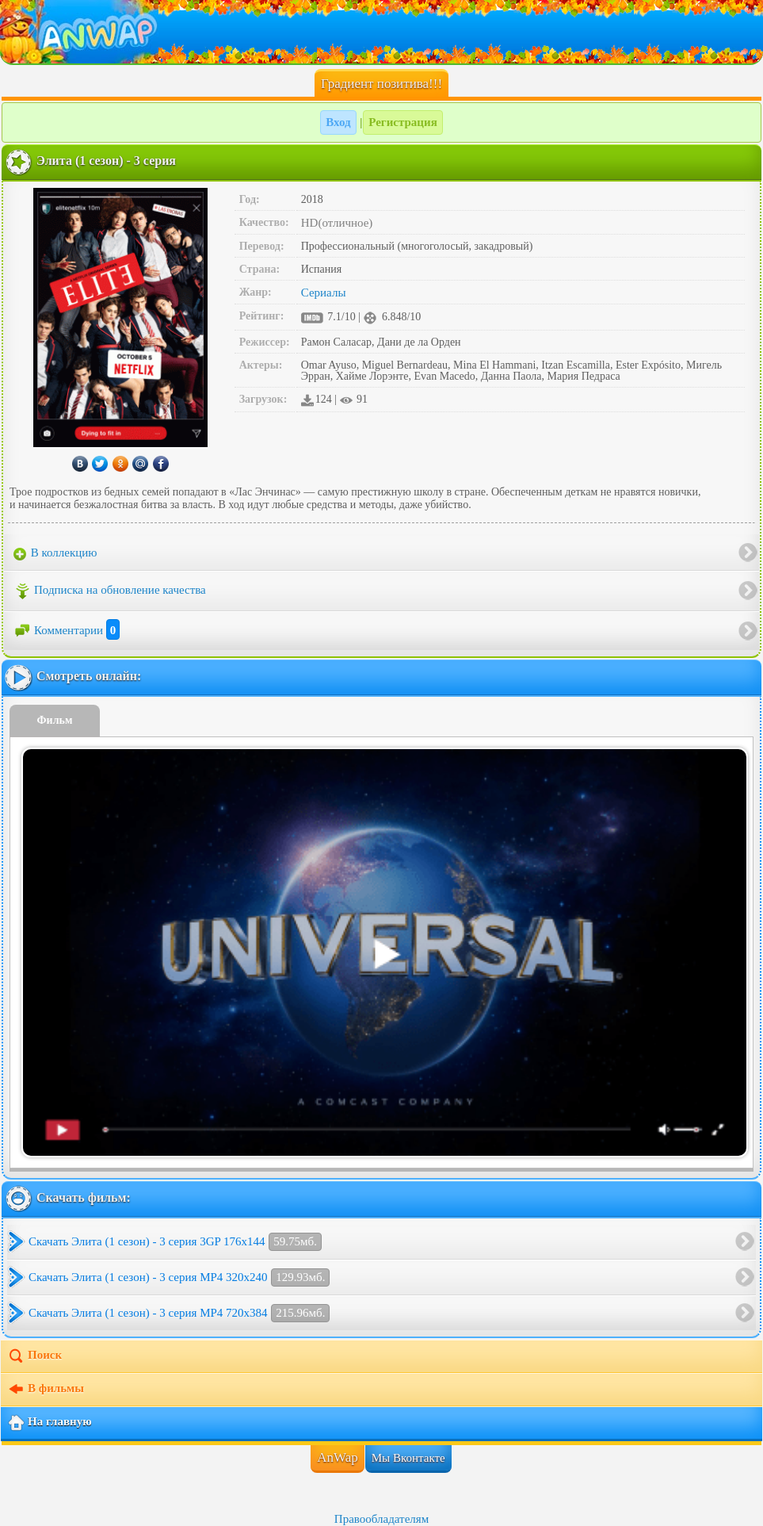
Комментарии (66, 630)
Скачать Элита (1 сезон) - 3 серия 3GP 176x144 (175, 1242)
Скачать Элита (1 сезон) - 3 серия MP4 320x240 (179, 1277)
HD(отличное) (337, 222)
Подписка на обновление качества (109, 591)
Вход (338, 122)
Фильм (55, 720)
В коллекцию (55, 553)
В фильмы (45, 1389)
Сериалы (323, 292)
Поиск (34, 1356)
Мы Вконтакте (408, 1457)
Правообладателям (381, 1519)
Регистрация (402, 122)
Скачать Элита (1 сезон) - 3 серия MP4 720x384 (179, 1313)
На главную (49, 1422)
